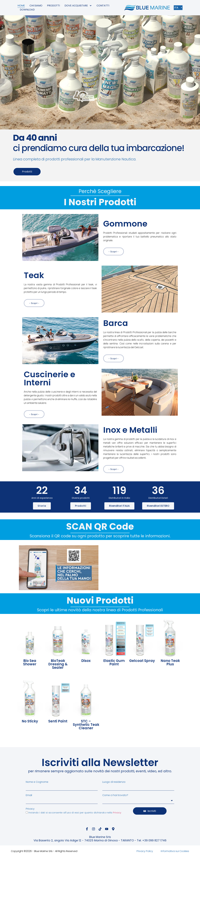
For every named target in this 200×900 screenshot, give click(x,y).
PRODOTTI (53, 5)
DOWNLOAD (27, 9)
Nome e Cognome (37, 782)
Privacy (30, 809)
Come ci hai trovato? (115, 795)
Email (29, 795)
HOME (21, 5)
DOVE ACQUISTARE (78, 6)
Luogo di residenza (113, 782)
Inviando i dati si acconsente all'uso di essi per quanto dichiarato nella (74, 812)
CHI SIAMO (36, 5)
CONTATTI (103, 5)
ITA (177, 7)
